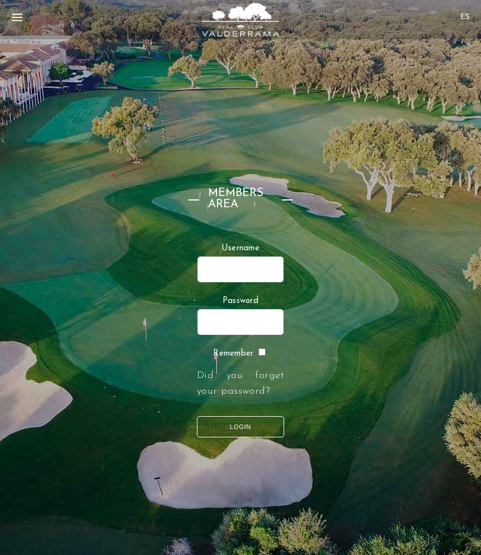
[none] (465, 13)
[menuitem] (465, 17)
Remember (233, 353)
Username (240, 248)
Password (240, 301)
